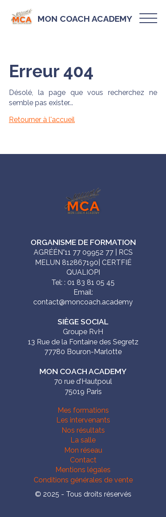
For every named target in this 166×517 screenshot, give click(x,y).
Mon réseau (83, 450)
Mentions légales (83, 470)
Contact (83, 460)
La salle (83, 440)
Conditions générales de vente (83, 480)
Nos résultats (83, 430)
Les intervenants (83, 420)
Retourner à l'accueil (42, 119)
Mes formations (83, 410)
